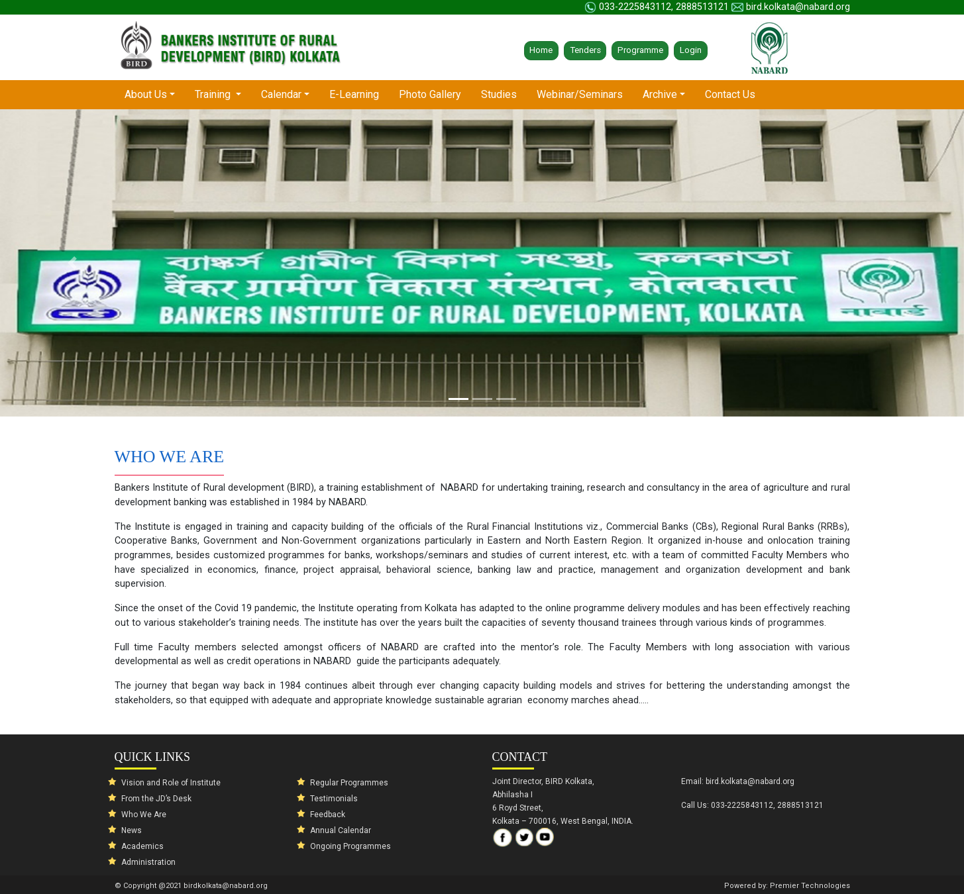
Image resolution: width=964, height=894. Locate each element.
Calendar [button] (281, 94)
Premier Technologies (810, 885)
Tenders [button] (585, 50)
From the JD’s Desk (156, 798)
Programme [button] (640, 50)
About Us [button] (155, 94)
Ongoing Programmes (350, 846)
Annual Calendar (340, 830)
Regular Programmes (349, 782)
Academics (142, 846)
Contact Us (730, 94)
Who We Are (143, 814)
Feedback (327, 814)
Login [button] (691, 50)
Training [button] (214, 94)
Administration (148, 862)
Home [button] (541, 50)
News (131, 830)
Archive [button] (660, 94)
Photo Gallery (430, 94)
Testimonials (334, 798)
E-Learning (354, 94)
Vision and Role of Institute (171, 782)
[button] (72, 263)
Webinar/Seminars (580, 94)
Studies (499, 94)
